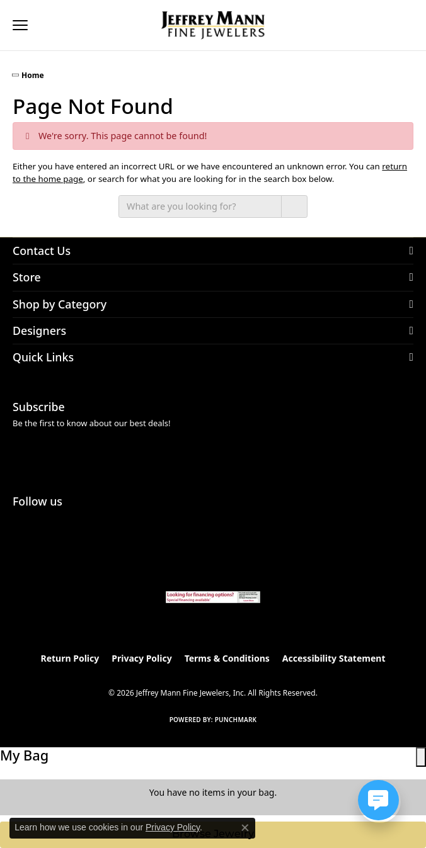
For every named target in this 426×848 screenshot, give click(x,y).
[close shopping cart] (421, 757)
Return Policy (70, 658)
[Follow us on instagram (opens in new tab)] (25, 523)
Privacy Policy (141, 658)
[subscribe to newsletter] (399, 452)
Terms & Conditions (227, 658)
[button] (48, 25)
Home (32, 75)
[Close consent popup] (245, 828)
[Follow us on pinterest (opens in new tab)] (55, 523)
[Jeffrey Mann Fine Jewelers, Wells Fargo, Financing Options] (213, 597)
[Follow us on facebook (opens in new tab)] (85, 523)
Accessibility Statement (334, 658)
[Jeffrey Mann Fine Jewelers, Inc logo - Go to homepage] (213, 25)
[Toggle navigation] (20, 25)
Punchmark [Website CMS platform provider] (236, 719)
